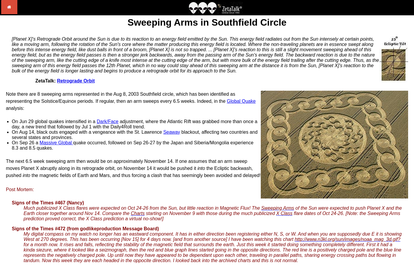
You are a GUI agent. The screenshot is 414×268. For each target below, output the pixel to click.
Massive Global (56, 142)
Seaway (171, 132)
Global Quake (241, 101)
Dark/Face (107, 121)
